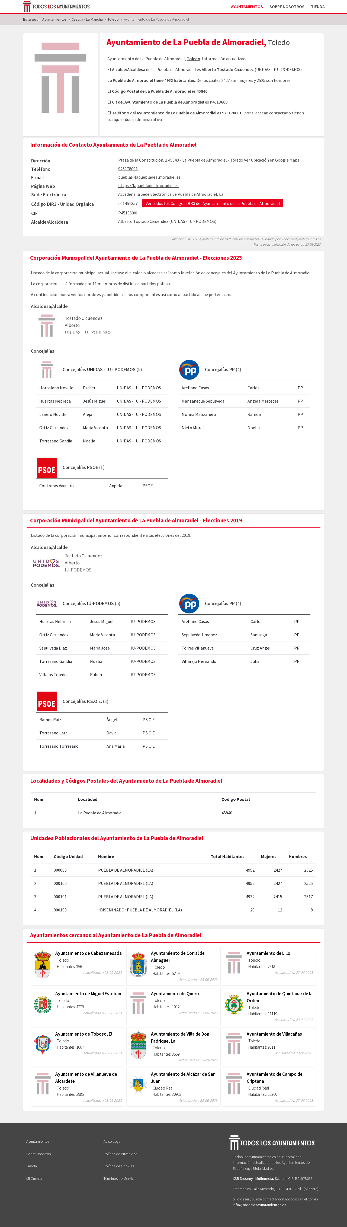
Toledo (193, 58)
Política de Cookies (119, 1166)
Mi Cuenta (34, 1178)
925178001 (232, 112)
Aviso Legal (112, 1141)
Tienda (318, 6)
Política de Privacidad (120, 1153)
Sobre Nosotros (286, 6)
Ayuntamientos (247, 6)
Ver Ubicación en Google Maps (271, 160)
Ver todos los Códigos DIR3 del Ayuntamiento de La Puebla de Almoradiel (213, 203)
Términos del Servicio (120, 1178)
